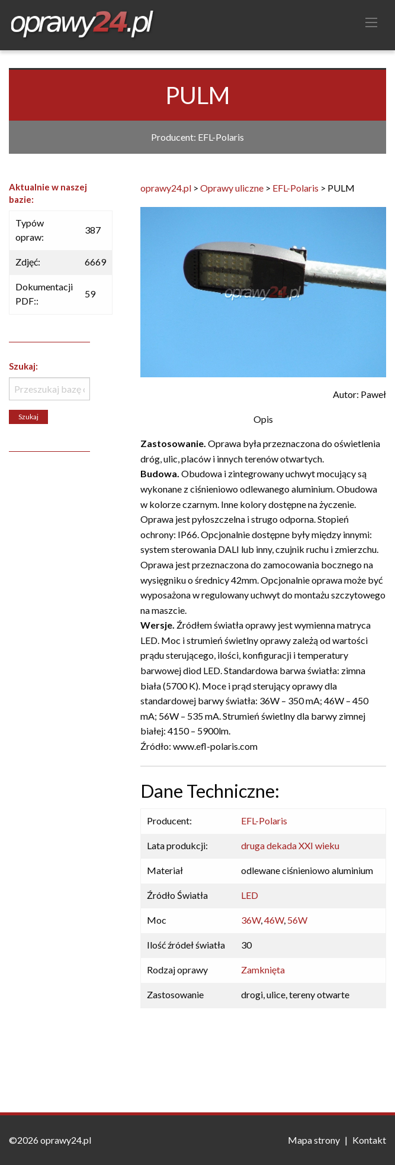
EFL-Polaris (264, 820)
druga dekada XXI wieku (290, 845)
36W (251, 919)
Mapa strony (314, 1139)
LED (249, 895)
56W (297, 919)
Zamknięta (263, 969)
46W (274, 919)
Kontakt (369, 1139)
